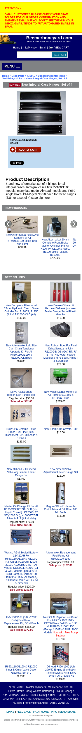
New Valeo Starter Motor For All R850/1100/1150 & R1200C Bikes (60, 394)
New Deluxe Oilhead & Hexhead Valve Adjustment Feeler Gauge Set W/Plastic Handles (60, 310)
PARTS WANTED (59, 702)
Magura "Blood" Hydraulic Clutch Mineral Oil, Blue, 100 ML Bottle (60, 509)
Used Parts (18, 75)
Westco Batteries (42, 691)
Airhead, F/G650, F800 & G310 (27, 695)
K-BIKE (31, 75)
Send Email (67, 711)
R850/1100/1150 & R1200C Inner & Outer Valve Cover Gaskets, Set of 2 (21, 669)
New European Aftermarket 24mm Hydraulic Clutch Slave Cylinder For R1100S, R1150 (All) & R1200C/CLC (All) (21, 310)
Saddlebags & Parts (13, 78)
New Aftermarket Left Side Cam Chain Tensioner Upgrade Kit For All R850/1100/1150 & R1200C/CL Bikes (21, 351)
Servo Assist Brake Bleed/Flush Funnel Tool (21, 393)
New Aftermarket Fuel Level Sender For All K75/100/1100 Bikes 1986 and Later (22, 239)
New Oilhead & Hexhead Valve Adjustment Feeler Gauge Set (21, 472)
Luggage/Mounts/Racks (51, 75)
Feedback (23, 711)
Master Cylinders (36, 687)
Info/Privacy (30, 47)
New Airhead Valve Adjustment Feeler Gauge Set (60, 471)
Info (54, 711)
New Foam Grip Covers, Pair (60, 428)
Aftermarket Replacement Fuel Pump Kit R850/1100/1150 (60, 555)
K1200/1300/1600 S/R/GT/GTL (47, 698)
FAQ (36, 711)
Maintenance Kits (58, 687)
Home (16, 47)
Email (43, 47)
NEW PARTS (16, 687)
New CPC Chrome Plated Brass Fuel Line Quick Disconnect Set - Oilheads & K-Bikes (21, 433)
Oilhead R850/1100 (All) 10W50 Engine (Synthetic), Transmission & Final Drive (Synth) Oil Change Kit (60, 671)
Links (10, 711)
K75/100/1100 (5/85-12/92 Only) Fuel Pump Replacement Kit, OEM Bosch (21, 620)
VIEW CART (61, 47)
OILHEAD (65, 695)
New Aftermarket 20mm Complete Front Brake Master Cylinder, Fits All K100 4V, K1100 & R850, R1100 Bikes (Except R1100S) (55, 247)
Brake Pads (24, 691)
